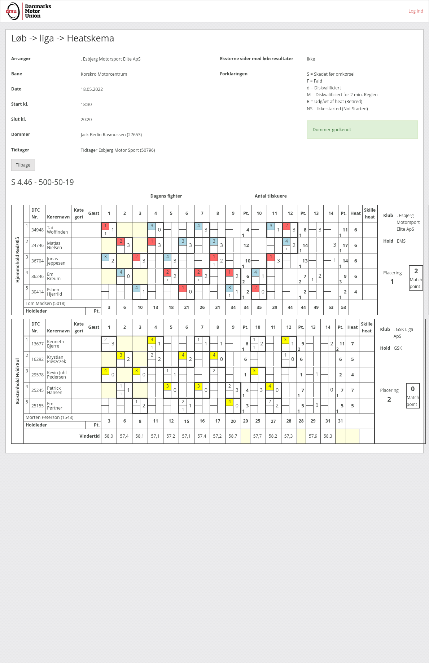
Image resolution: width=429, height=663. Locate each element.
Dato (16, 89)
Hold (388, 241)
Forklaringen (234, 74)
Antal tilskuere (271, 196)
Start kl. (19, 104)
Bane (16, 74)
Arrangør (21, 59)
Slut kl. (18, 119)
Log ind (415, 11)
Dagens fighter (166, 196)
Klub (388, 215)
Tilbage (23, 165)
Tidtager (20, 150)
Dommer (20, 134)
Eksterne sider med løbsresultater (256, 59)
